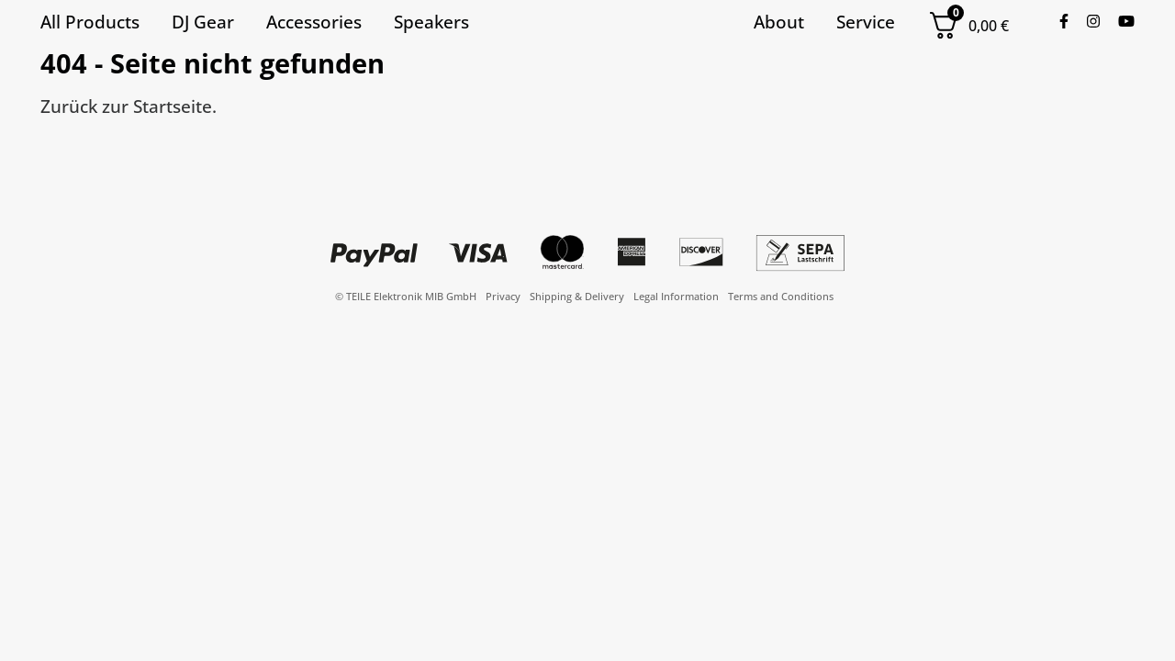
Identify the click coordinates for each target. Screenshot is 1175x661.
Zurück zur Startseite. (128, 106)
